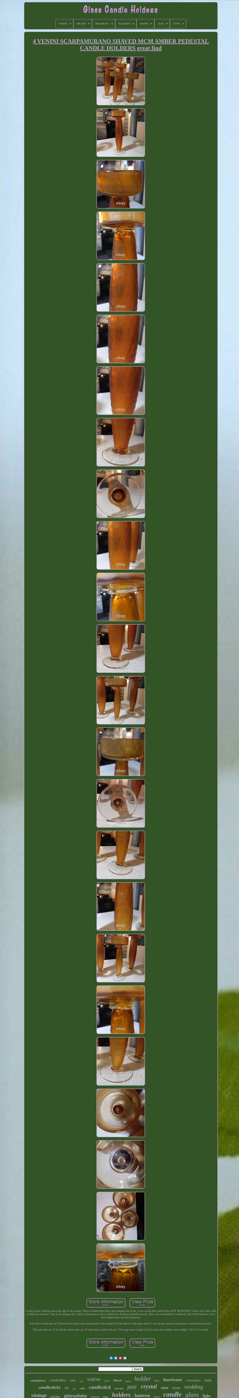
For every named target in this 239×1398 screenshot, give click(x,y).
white (82, 1388)
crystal (149, 1386)
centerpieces (38, 1380)
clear (165, 1388)
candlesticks (50, 1387)
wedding (193, 1387)
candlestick (100, 1387)
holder (142, 1378)
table (73, 1380)
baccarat (119, 1388)
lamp (208, 1380)
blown (118, 1380)
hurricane (172, 1379)
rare (74, 1389)
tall (66, 1388)
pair (132, 1386)
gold (81, 1381)
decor (107, 1380)
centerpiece (193, 1380)
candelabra (57, 1380)
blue (157, 1380)
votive (93, 1379)
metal (128, 1381)
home (176, 1388)
